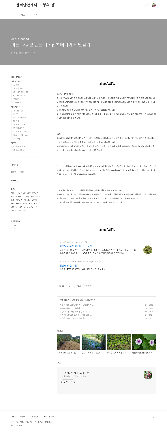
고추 (30, 207)
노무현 (24, 203)
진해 (33, 193)
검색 (148, 5)
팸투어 (23, 200)
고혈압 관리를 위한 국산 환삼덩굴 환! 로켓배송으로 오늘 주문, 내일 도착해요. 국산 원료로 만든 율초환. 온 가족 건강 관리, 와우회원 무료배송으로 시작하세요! (98, 251)
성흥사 (20, 207)
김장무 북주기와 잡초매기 (70, 308)
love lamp (16, 138)
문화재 (18, 203)
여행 (17, 200)
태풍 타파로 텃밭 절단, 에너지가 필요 (74, 315)
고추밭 (13, 207)
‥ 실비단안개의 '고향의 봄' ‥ (35, 5)
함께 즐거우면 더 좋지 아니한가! (74, 376)
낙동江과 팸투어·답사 (20, 117)
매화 (12, 193)
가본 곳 (15, 114)
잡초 (12, 196)
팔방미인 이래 (49, 417)
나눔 (35, 207)
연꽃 (27, 196)
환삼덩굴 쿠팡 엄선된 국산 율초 (76, 246)
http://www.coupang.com (71, 242)
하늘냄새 (23, 417)
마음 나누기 (15, 106)
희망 (32, 196)
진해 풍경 (15, 99)
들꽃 (12, 200)
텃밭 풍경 (75, 300)
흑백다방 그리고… (19, 95)
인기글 (22, 172)
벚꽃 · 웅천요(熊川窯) (20, 92)
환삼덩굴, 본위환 (68, 265)
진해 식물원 (16, 102)
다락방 (13, 142)
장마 (12, 203)
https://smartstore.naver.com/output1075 (79, 261)
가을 (29, 200)
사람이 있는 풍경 (18, 124)
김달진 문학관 (17, 88)
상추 (19, 210)
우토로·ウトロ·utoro (20, 135)
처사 (12, 417)
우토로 (37, 196)
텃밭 (35, 203)
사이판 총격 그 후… (19, 131)
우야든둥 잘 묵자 (18, 146)
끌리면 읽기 (16, 121)
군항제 (34, 200)
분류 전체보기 (16, 76)
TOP (154, 418)
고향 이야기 (64, 300)
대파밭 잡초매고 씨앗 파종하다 (72, 318)
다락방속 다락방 (18, 150)
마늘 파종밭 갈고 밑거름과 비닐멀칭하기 (75, 305)
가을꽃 (13, 210)
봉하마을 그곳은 (18, 128)
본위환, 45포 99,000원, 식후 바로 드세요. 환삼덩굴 (83, 269)
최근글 (13, 172)
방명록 (36, 14)
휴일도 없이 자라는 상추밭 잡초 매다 (74, 311)
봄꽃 (30, 203)
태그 (23, 14)
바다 (17, 193)
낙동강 (18, 196)
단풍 (25, 207)
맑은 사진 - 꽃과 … (19, 110)
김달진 (23, 193)
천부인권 (35, 417)
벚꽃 (24, 210)
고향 (29, 193)
